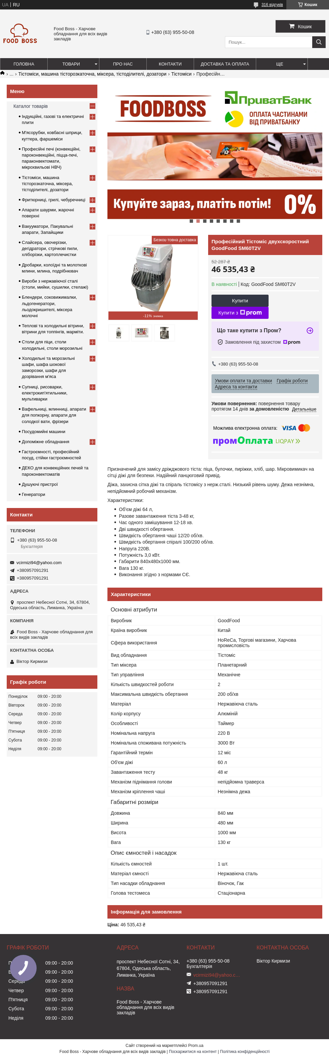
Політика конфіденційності (245, 1051)
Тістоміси (181, 74)
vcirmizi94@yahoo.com (39, 562)
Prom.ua (195, 1045)
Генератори (33, 494)
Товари (71, 64)
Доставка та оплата (225, 64)
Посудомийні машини (43, 431)
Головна (23, 64)
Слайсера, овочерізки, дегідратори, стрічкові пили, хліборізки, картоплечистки (50, 248)
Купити (240, 300)
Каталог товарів (30, 106)
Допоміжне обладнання (45, 441)
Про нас (123, 64)
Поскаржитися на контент (193, 1051)
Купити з (240, 313)
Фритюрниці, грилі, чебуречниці (53, 199)
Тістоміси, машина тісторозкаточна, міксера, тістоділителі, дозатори (92, 74)
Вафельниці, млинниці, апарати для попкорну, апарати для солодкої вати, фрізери (54, 415)
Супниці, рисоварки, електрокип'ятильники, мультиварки (44, 392)
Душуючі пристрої (40, 484)
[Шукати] (319, 42)
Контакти (170, 64)
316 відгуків (272, 4)
